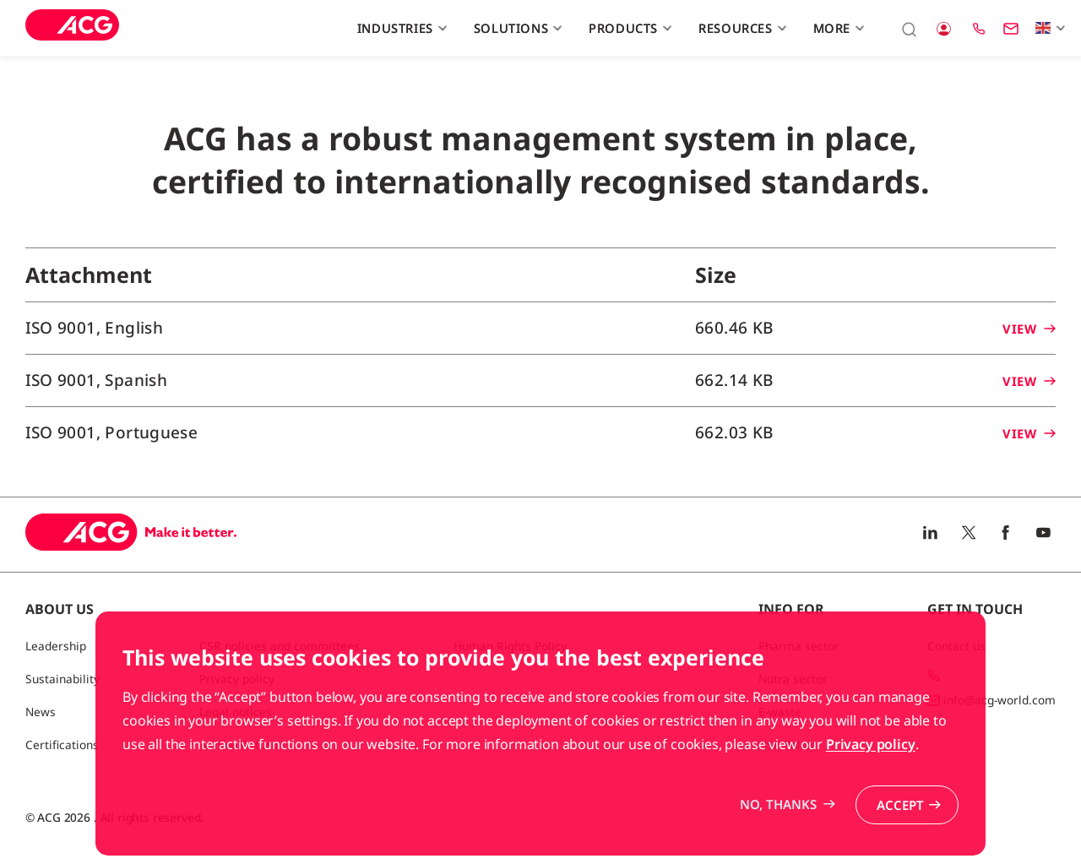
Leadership (55, 646)
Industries (400, 27)
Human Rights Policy (510, 646)
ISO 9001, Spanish (96, 380)
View (1029, 328)
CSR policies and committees (279, 646)
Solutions (516, 27)
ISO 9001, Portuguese (111, 432)
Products (628, 27)
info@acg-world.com (999, 700)
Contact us (956, 646)
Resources (740, 27)
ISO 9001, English (94, 328)
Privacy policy (870, 789)
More (837, 27)
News (40, 712)
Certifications (62, 744)
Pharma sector (798, 646)
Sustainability (62, 679)
